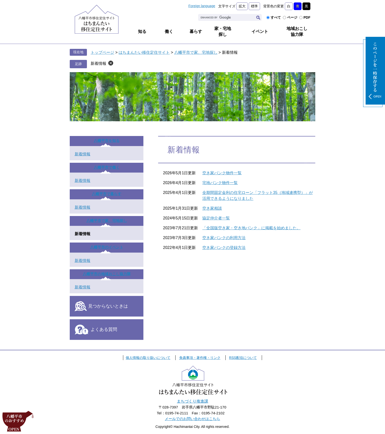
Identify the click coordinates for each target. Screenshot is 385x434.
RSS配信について (243, 358)
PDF (306, 17)
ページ (292, 17)
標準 (254, 6)
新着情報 (98, 63)
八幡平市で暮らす (106, 194)
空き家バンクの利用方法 (224, 238)
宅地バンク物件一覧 (220, 183)
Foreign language (201, 6)
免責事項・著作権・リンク (199, 358)
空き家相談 (212, 208)
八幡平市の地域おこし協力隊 (107, 274)
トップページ (102, 52)
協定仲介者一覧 (216, 218)
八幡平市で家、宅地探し (196, 52)
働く (169, 31)
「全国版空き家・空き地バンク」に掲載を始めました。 (251, 228)
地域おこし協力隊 (297, 31)
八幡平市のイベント (106, 247)
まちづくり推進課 (192, 401)
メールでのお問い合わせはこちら (192, 419)
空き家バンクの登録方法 (224, 247)
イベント (259, 31)
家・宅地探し (222, 31)
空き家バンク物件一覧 (222, 173)
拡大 (242, 6)
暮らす (196, 31)
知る (142, 31)
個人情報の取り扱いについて (148, 358)
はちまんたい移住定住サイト (144, 52)
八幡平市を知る (107, 140)
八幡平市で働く (107, 167)
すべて (276, 17)
